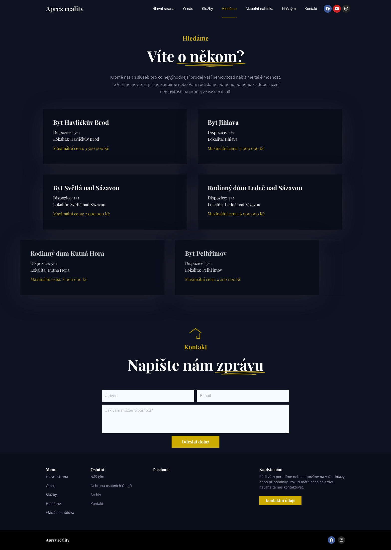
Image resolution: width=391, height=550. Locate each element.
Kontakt (310, 8)
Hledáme (229, 8)
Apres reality (65, 8)
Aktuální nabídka (259, 8)
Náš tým (289, 8)
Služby (207, 8)
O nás (188, 8)
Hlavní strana (163, 8)
